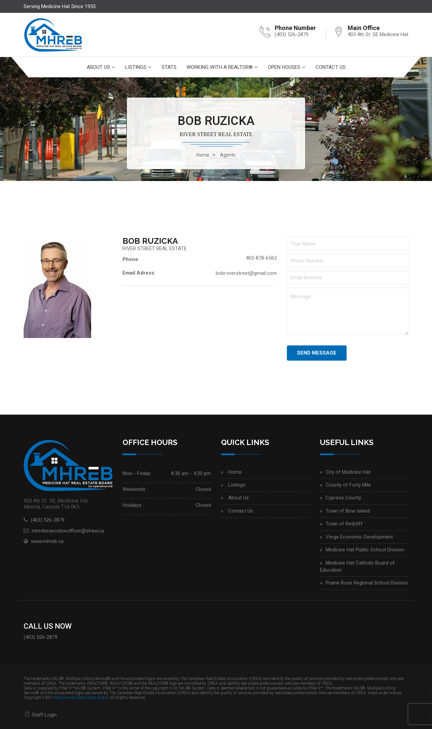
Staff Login (40, 715)
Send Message (316, 353)
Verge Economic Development (359, 537)
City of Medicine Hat (348, 472)
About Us (98, 67)
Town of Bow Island (348, 511)
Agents (228, 155)
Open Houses (284, 67)
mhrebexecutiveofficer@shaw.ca (68, 531)
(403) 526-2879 (291, 34)
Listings (135, 67)
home (202, 155)
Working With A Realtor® (220, 67)
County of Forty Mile (348, 485)
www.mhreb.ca (47, 541)
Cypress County (343, 498)
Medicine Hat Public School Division (365, 550)
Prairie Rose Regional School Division (367, 583)
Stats (169, 67)
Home (235, 472)
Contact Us (331, 67)
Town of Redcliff (344, 524)
